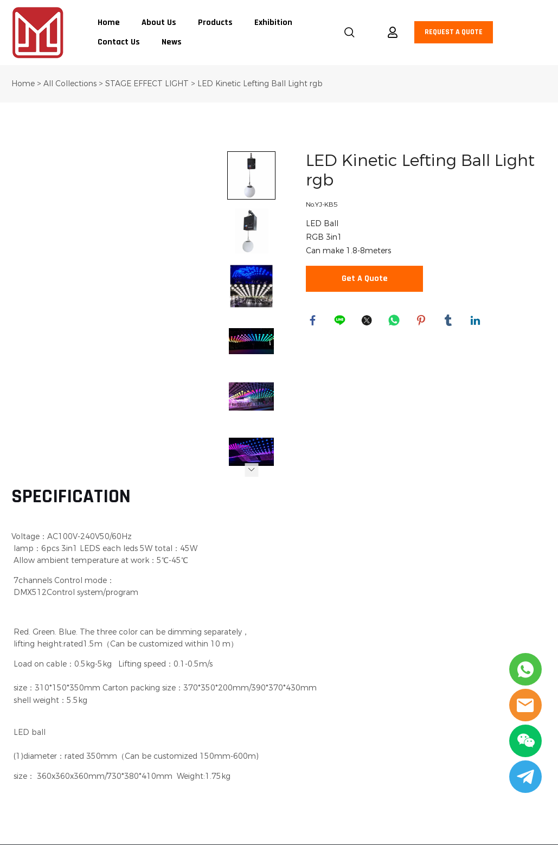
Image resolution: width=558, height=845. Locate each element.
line (341, 321)
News (172, 42)
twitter (368, 321)
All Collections (70, 84)
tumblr (449, 321)
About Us (159, 22)
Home (109, 22)
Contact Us (119, 42)
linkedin (477, 321)
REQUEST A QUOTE (454, 32)
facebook (314, 321)
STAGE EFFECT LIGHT (148, 84)
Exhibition (273, 22)
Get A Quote (365, 278)
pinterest (422, 321)
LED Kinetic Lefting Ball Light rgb (260, 84)
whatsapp (395, 321)
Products (215, 22)
